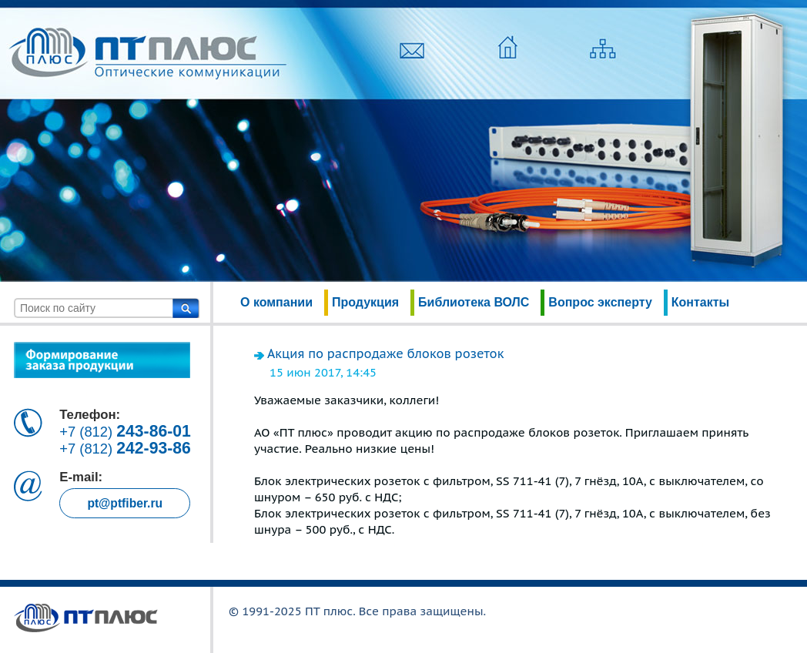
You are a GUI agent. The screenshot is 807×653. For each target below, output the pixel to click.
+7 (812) (125, 432)
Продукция (365, 302)
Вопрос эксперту (599, 302)
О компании (276, 302)
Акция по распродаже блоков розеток (385, 353)
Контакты (700, 302)
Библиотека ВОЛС (473, 302)
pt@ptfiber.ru (124, 503)
